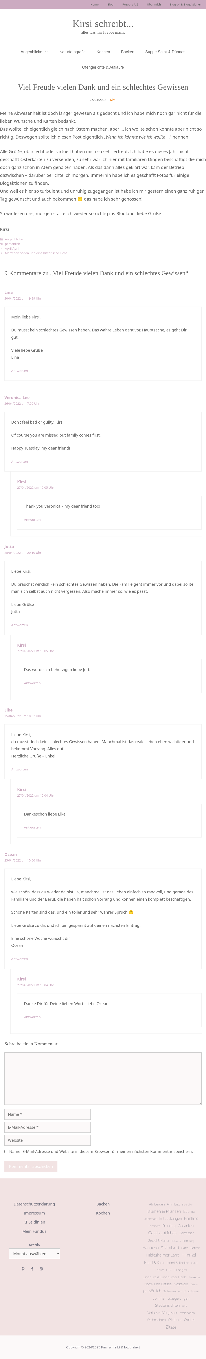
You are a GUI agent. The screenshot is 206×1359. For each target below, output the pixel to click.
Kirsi (113, 100)
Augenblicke (37, 52)
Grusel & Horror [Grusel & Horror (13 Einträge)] (158, 1240)
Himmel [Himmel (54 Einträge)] (189, 1255)
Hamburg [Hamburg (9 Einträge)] (188, 1241)
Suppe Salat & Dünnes (165, 52)
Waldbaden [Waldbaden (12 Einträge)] (187, 1313)
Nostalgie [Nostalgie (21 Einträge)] (181, 1284)
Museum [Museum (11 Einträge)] (194, 1277)
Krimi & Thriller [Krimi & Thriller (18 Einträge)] (178, 1262)
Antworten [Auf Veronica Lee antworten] (19, 461)
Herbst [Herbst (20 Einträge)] (195, 1247)
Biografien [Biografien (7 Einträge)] (187, 1204)
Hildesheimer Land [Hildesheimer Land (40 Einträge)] (162, 1255)
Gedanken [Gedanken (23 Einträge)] (186, 1225)
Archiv (34, 1244)
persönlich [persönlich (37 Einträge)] (152, 1290)
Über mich (154, 4)
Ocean (10, 854)
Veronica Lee (16, 397)
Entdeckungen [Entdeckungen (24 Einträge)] (170, 1218)
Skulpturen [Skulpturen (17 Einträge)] (191, 1291)
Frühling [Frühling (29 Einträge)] (169, 1225)
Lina (8, 292)
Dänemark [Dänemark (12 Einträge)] (150, 1219)
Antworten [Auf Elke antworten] (19, 769)
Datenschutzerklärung (34, 1204)
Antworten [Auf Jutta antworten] (19, 625)
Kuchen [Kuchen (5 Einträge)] (194, 1263)
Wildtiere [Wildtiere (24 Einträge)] (175, 1319)
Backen (127, 52)
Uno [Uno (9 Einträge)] (184, 1306)
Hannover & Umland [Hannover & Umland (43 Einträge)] (160, 1247)
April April (12, 248)
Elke (8, 710)
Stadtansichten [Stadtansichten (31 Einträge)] (167, 1305)
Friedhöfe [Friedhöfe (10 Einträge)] (154, 1226)
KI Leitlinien (34, 1222)
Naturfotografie (72, 52)
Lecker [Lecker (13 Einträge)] (159, 1270)
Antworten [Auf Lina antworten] (19, 370)
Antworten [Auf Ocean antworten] (19, 959)
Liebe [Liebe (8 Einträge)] (169, 1270)
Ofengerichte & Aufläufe (103, 67)
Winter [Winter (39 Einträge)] (189, 1319)
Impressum (34, 1213)
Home (94, 4)
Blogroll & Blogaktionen (186, 4)
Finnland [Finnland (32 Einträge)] (191, 1218)
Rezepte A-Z (130, 4)
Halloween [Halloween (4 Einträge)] (176, 1241)
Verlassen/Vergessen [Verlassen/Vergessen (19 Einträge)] (162, 1312)
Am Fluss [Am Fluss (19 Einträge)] (173, 1204)
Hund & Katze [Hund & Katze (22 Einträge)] (154, 1262)
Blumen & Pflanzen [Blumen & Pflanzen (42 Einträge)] (164, 1211)
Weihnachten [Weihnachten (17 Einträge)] (156, 1319)
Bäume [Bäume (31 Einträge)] (189, 1211)
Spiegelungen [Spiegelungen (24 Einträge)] (178, 1298)
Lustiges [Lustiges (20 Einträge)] (181, 1269)
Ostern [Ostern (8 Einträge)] (194, 1284)
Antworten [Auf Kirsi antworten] (32, 519)
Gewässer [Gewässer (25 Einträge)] (186, 1233)
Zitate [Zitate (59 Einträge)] (171, 1327)
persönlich (12, 244)
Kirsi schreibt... (102, 23)
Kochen (103, 52)
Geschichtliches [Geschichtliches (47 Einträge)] (162, 1233)
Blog (110, 4)
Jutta (9, 546)
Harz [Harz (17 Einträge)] (184, 1248)
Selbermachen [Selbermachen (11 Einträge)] (172, 1291)
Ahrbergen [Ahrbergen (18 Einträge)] (157, 1204)
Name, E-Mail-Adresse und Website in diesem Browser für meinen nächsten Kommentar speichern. (101, 1151)
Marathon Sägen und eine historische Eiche (36, 253)
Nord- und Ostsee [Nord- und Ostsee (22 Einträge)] (158, 1284)
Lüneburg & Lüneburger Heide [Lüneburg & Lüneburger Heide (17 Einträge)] (164, 1277)
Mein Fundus (34, 1231)
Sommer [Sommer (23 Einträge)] (159, 1298)
